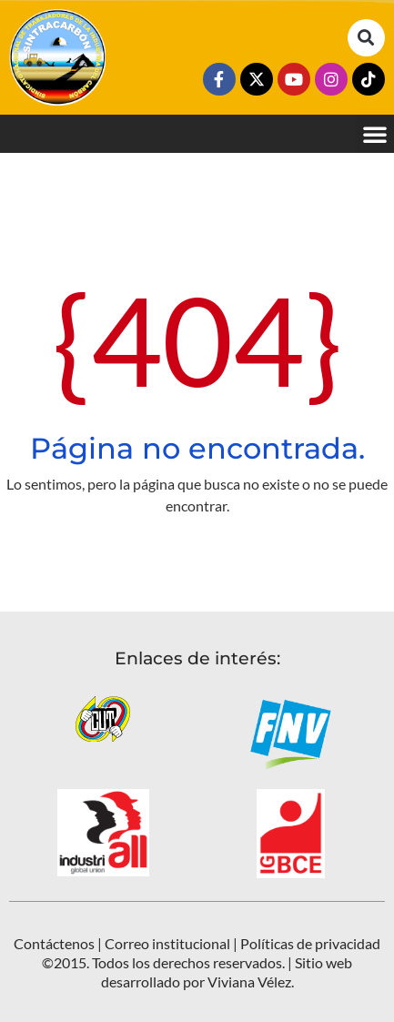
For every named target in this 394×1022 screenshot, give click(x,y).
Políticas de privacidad (310, 943)
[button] (366, 37)
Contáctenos (54, 943)
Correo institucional (167, 943)
